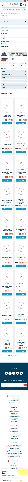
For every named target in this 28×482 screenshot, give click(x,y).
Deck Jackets (4, 36)
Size (3, 84)
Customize (7, 123)
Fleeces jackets (4, 43)
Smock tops (3, 38)
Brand (3, 87)
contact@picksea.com (13, 400)
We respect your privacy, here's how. (8, 475)
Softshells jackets (5, 41)
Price (3, 81)
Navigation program (7, 74)
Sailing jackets (4, 30)
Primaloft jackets (4, 46)
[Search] (14, 9)
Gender (3, 71)
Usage (3, 77)
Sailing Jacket (4, 33)
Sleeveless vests (4, 49)
